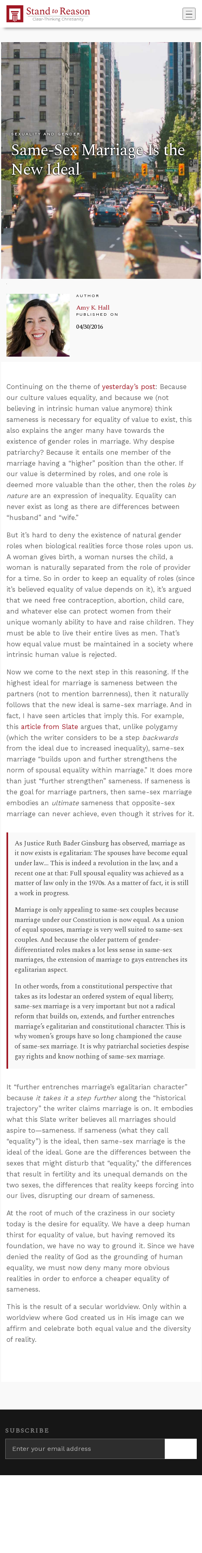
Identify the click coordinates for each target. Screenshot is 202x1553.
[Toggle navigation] (189, 14)
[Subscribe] (181, 1449)
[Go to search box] (180, 13)
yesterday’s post (128, 387)
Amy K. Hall (93, 307)
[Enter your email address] (85, 1449)
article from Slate (49, 727)
